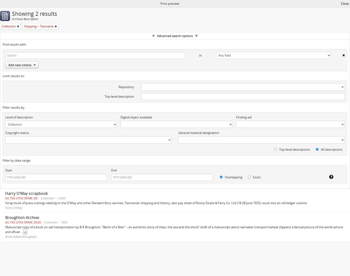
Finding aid (244, 117)
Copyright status (17, 133)
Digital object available (136, 117)
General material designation (198, 133)
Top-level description (119, 96)
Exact (254, 177)
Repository (126, 87)
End (114, 170)
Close (345, 3)
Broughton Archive (22, 217)
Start (8, 170)
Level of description (19, 117)
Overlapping (231, 177)
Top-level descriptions (292, 149)
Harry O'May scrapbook (26, 193)
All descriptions (329, 149)
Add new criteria (22, 65)
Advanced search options (175, 36)
